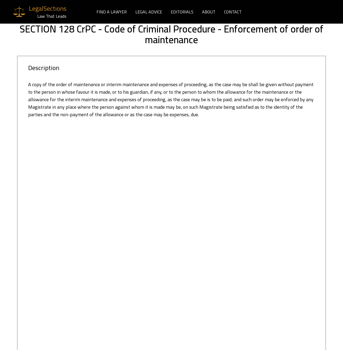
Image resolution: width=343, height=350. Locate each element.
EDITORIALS (182, 12)
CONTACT (233, 12)
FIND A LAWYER (111, 12)
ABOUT (208, 12)
